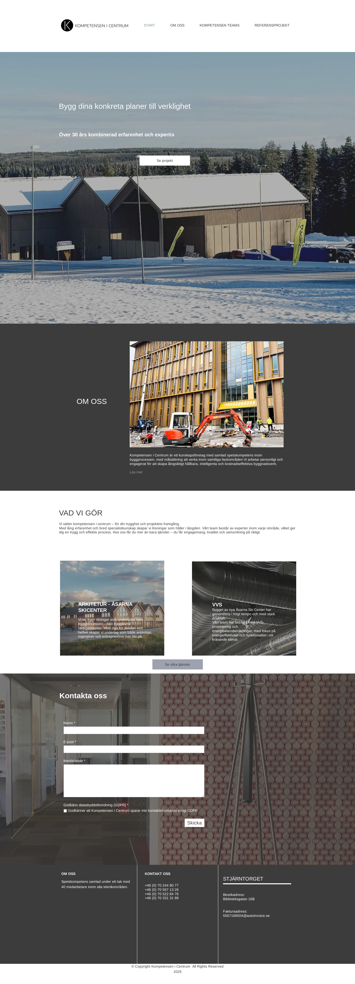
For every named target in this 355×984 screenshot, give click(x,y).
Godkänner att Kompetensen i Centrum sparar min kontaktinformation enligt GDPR (133, 811)
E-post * (70, 742)
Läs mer (136, 472)
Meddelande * (74, 761)
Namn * (69, 723)
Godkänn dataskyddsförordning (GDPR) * (96, 805)
